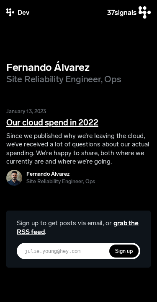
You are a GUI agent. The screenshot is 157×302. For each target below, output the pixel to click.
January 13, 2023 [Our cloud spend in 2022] (26, 111)
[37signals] (129, 12)
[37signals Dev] (17, 12)
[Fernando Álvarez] (50, 178)
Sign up (124, 251)
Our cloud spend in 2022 (52, 122)
